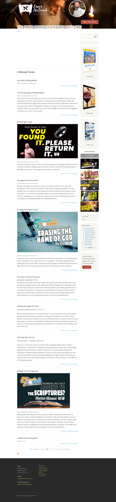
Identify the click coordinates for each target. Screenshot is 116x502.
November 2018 (89, 234)
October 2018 (88, 235)
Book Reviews (39, 27)
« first (30, 449)
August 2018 (88, 239)
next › (64, 449)
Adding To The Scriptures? (27, 371)
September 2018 (89, 237)
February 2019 (89, 228)
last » (67, 449)
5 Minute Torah (42, 467)
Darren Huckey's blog (72, 85)
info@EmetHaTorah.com (25, 478)
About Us (61, 27)
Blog (54, 27)
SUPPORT (87, 267)
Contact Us (69, 27)
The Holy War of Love (26, 337)
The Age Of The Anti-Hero (27, 180)
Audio (48, 27)
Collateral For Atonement (27, 438)
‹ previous (35, 449)
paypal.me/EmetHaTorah (25, 484)
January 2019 (88, 230)
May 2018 (87, 244)
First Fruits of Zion (43, 469)
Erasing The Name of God (27, 209)
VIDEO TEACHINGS (90, 22)
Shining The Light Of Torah (28, 306)
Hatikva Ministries (43, 471)
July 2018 (87, 241)
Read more (63, 85)
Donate (78, 27)
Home (20, 27)
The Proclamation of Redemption (30, 93)
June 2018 (87, 243)
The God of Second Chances (28, 277)
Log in (83, 219)
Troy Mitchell (42, 475)
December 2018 (89, 232)
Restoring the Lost (24, 122)
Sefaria (40, 472)
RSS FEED (89, 155)
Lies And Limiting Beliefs (27, 80)
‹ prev (85, 247)
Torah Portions (42, 474)
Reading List (29, 27)
